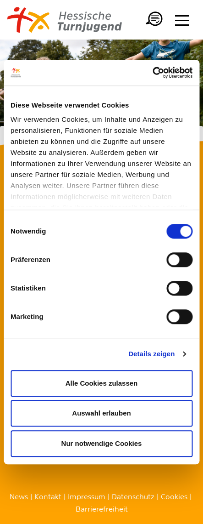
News (19, 497)
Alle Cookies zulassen (102, 383)
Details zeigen (151, 354)
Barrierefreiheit (102, 509)
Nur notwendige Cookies (101, 443)
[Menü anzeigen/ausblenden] (182, 20)
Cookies (174, 497)
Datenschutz (133, 497)
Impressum (86, 497)
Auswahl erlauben (101, 413)
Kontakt (47, 497)
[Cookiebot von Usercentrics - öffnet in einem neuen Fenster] (152, 73)
